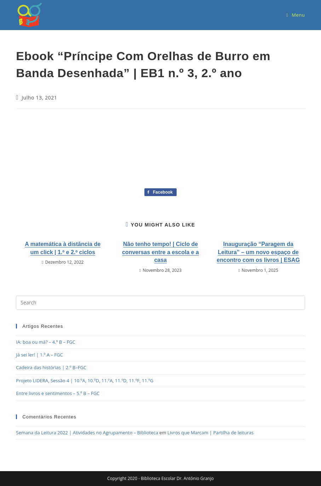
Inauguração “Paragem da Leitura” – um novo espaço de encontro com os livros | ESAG (258, 252)
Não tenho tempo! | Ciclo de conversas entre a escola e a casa (160, 252)
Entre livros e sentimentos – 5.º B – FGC (57, 393)
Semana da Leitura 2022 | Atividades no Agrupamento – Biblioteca (87, 432)
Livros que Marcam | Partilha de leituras (210, 432)
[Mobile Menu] (295, 15)
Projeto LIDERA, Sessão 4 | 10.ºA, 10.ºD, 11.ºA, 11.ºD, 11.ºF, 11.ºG (84, 380)
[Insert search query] (160, 303)
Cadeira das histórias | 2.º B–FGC (51, 367)
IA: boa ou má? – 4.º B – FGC (45, 342)
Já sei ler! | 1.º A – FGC (39, 354)
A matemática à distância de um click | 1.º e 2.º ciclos (63, 248)
